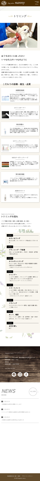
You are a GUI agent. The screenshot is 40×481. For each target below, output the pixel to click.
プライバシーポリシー (27, 476)
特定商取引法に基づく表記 (13, 476)
